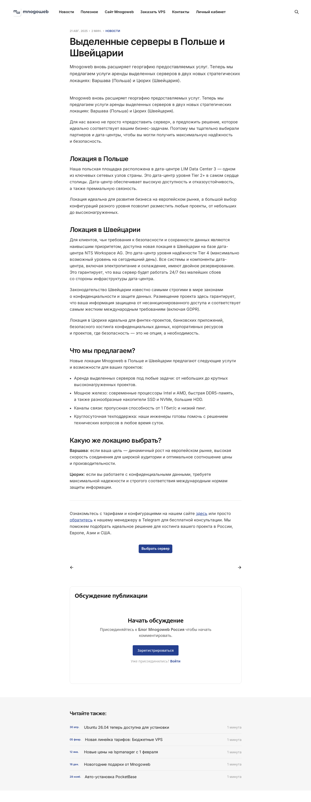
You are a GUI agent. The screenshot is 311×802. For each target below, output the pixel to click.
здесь (201, 513)
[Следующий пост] (238, 567)
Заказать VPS (152, 12)
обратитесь (81, 520)
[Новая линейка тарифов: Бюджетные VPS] (156, 740)
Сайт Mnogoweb (119, 12)
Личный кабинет (211, 12)
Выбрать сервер (156, 548)
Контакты (180, 12)
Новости (66, 12)
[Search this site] (296, 12)
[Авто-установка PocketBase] (156, 777)
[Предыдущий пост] (73, 567)
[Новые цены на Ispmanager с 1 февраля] (156, 752)
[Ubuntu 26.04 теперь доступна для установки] (156, 727)
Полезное (89, 12)
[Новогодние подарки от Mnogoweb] (156, 764)
